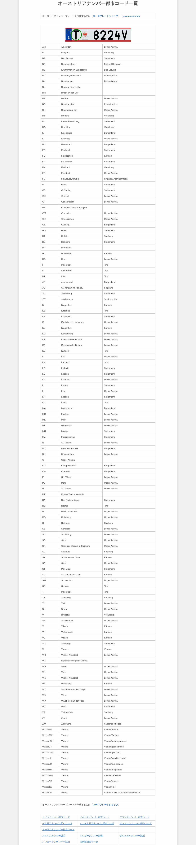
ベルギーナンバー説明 (91, 835)
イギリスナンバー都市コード (94, 817)
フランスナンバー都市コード (134, 817)
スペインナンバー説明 (53, 835)
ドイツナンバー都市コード (56, 817)
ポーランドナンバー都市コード (58, 829)
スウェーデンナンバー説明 (56, 841)
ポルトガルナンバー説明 (132, 835)
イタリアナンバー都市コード (57, 823)
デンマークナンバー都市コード (136, 823)
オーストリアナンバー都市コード (97, 823)
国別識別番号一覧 (89, 841)
